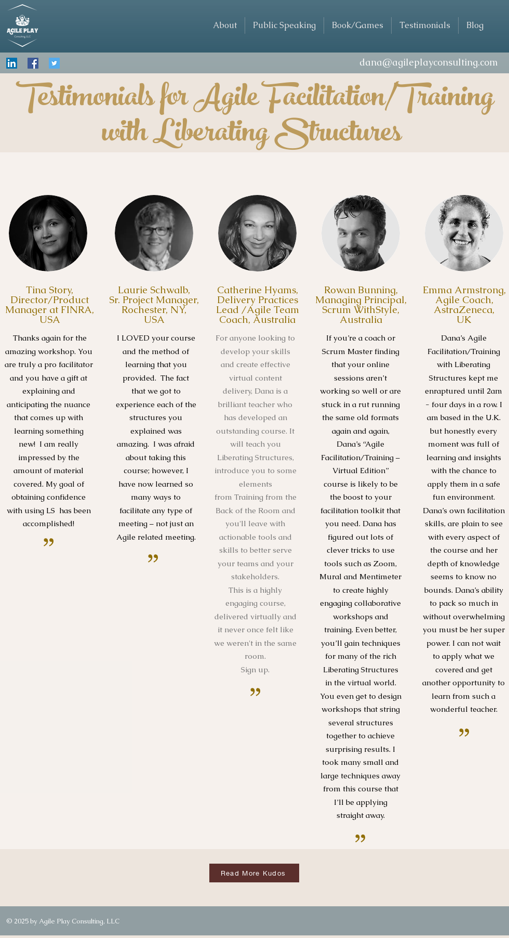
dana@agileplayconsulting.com (428, 62)
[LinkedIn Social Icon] (11, 63)
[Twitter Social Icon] (54, 63)
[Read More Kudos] (254, 873)
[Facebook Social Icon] (33, 63)
